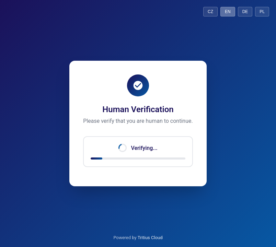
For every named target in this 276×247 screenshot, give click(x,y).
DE (245, 11)
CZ (210, 11)
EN (228, 11)
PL (262, 11)
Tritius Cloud (150, 237)
